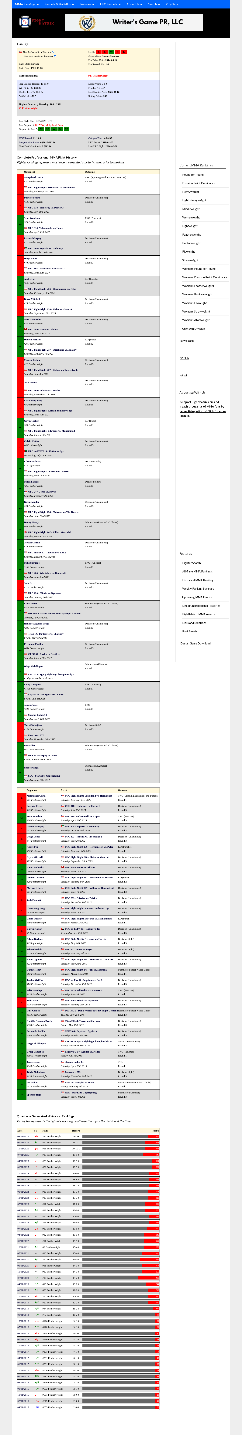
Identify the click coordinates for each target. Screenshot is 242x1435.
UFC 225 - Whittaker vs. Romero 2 (47, 573)
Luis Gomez (30, 603)
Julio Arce (29, 583)
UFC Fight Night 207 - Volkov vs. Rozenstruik (53, 370)
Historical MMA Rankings (198, 580)
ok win (184, 375)
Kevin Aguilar (31, 501)
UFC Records (108, 4)
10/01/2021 (23, 1247)
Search (152, 4)
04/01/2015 (23, 1407)
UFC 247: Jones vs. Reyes (42, 491)
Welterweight (191, 217)
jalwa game (187, 340)
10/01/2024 (23, 1173)
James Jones (30, 704)
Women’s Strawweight (196, 311)
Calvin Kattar (31, 441)
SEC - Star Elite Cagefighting (44, 775)
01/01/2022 (23, 1241)
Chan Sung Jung (33, 400)
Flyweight (188, 251)
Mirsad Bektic (31, 481)
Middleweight (191, 209)
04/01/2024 (23, 1185)
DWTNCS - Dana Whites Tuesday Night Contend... (55, 613)
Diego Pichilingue (33, 666)
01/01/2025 (23, 1167)
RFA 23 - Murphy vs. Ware (42, 755)
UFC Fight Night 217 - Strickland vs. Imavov (52, 349)
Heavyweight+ (191, 191)
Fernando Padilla (33, 644)
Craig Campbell (32, 684)
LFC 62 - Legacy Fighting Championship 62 (51, 674)
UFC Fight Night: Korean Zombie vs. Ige (50, 410)
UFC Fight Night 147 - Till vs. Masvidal (49, 532)
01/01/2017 (23, 1364)
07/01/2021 (23, 1253)
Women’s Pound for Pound (199, 268)
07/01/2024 (23, 1179)
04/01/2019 (23, 1308)
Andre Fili (29, 278)
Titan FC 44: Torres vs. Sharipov (46, 633)
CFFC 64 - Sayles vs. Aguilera (44, 654)
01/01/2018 (23, 1339)
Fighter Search (191, 563)
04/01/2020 (23, 1284)
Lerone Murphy (32, 238)
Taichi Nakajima (33, 725)
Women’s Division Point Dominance (204, 277)
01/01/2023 (23, 1216)
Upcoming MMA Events (197, 597)
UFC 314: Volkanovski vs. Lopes (45, 228)
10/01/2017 (23, 1345)
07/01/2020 (23, 1277)
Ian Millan (29, 745)
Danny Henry (31, 522)
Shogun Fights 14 (37, 714)
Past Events (189, 631)
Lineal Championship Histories (201, 605)
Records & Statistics (58, 4)
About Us (132, 4)
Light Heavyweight (194, 200)
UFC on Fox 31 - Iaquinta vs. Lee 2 (47, 552)
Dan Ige (22, 44)
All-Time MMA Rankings (197, 571)
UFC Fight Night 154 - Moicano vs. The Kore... (53, 512)
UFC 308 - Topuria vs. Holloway (45, 248)
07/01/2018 (23, 1327)
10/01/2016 (23, 1370)
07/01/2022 (23, 1228)
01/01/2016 (23, 1388)
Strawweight (190, 260)
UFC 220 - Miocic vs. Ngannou (44, 593)
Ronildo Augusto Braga (36, 623)
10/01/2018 (23, 1321)
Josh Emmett (31, 382)
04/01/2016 (23, 1382)
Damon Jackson (32, 339)
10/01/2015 (23, 1394)
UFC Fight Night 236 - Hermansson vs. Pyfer (52, 288)
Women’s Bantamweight (197, 294)
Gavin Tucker (31, 420)
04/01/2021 (23, 1259)
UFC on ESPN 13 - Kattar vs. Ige (46, 451)
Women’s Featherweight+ (198, 285)
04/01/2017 (23, 1358)
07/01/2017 (23, 1351)
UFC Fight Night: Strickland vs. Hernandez (51, 187)
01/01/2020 (23, 1290)
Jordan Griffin (32, 542)
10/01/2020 (23, 1271)
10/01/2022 (23, 1222)
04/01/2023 (23, 1210)
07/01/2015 (23, 1401)
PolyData (172, 4)
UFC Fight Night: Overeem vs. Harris (48, 471)
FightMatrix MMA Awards (199, 614)
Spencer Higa (31, 767)
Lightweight (190, 226)
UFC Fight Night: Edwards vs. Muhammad (51, 430)
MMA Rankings (25, 4)
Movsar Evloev (32, 360)
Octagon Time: (95, 138)
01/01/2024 (23, 1191)
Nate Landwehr (32, 319)
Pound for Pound (193, 174)
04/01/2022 (23, 1234)
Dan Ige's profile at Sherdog (37, 52)
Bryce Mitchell (32, 299)
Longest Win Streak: (29, 142)
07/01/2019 (23, 1302)
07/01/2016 (23, 1376)
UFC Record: (25, 138)
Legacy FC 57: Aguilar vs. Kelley (46, 694)
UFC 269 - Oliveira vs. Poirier (44, 390)
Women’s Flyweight (194, 303)
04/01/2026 (23, 1136)
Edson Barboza (32, 461)
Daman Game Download (195, 643)
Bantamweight (191, 243)
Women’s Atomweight (196, 320)
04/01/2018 (23, 1333)
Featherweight (191, 234)
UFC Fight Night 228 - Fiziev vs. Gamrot (50, 309)
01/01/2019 (23, 1314)
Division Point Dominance (198, 183)
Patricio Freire (32, 197)
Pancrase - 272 (36, 735)
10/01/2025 (23, 1148)
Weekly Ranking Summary (198, 588)
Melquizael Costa (54, 125)
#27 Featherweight (98, 75)
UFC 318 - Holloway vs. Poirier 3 (46, 207)
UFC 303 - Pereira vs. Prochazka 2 (46, 268)
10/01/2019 (23, 1296)
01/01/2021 (23, 1265)
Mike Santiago (32, 562)
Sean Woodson (32, 218)
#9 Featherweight (28, 108)
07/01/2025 (23, 1154)
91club (184, 358)
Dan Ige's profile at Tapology (38, 55)
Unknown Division (193, 328)
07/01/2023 (23, 1204)
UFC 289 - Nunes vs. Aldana (43, 329)
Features (85, 4)
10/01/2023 (23, 1197)
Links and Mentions (194, 622)
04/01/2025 (23, 1161)
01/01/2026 (23, 1142)
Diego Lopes (30, 258)
